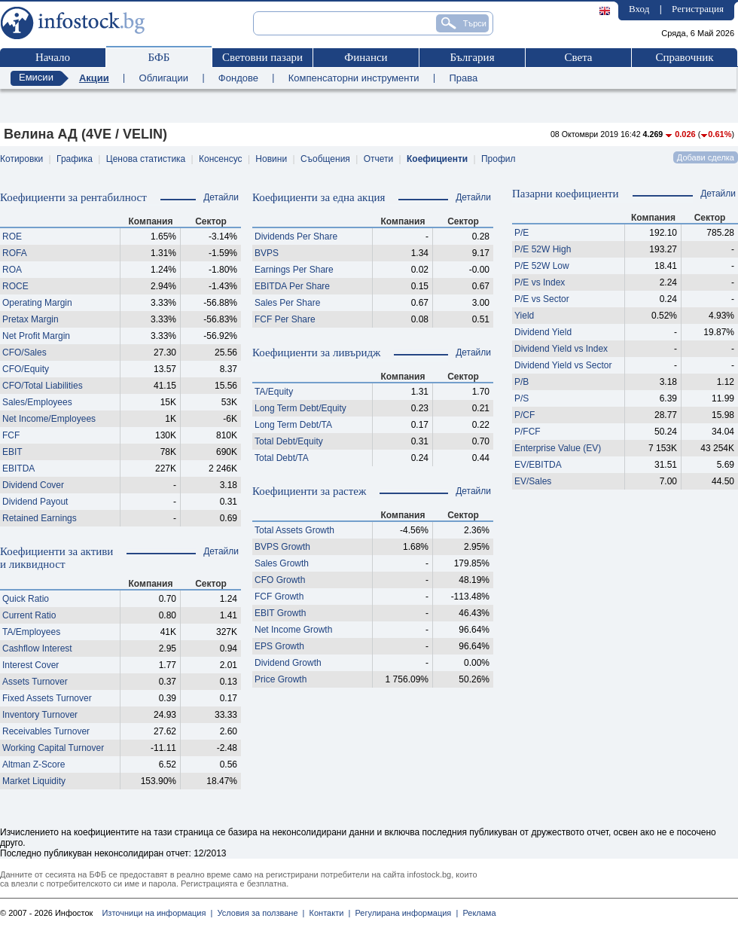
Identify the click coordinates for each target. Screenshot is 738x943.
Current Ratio (29, 615)
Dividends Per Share (296, 236)
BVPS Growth (282, 547)
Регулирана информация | (404, 912)
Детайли (221, 197)
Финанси (365, 57)
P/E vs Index (539, 282)
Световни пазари (262, 57)
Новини (271, 159)
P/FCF (527, 431)
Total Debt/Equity (289, 441)
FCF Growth (279, 596)
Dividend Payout (35, 501)
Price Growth (280, 679)
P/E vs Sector (541, 299)
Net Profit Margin (36, 336)
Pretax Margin (30, 319)
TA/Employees (31, 632)
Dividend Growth (288, 663)
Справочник (684, 57)
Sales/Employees (37, 402)
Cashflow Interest (37, 648)
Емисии (36, 77)
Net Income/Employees (49, 419)
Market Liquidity (34, 781)
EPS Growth (279, 646)
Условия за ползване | (258, 912)
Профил (498, 159)
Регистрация (698, 8)
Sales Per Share (287, 303)
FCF (11, 435)
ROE (12, 236)
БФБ (159, 57)
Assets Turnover (35, 681)
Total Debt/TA (282, 458)
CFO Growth (280, 580)
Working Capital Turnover (53, 748)
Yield (524, 315)
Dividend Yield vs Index (561, 348)
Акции (94, 78)
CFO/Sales (24, 352)
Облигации (163, 78)
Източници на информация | (157, 912)
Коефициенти (437, 159)
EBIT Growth (280, 613)
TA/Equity (274, 391)
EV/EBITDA (538, 464)
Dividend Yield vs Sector (562, 365)
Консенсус (220, 159)
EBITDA (18, 468)
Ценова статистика (145, 159)
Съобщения (325, 159)
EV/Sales (532, 481)
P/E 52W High (542, 249)
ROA (12, 269)
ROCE (15, 286)
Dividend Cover (33, 485)
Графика (74, 159)
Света (578, 57)
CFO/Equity (25, 369)
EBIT (12, 452)
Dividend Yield (543, 332)
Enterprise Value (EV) (557, 448)
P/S (521, 398)
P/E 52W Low (541, 266)
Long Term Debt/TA (293, 425)
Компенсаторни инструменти (353, 78)
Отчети (379, 159)
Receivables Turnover (46, 731)
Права (463, 78)
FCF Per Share (285, 319)
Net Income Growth (293, 629)
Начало (52, 57)
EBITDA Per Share (292, 286)
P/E (521, 232)
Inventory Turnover (40, 715)
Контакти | (327, 912)
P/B (521, 382)
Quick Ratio (25, 599)
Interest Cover (30, 665)
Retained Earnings (39, 518)
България (472, 57)
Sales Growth (282, 563)
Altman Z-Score (33, 764)
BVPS (267, 253)
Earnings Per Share (294, 269)
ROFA (14, 253)
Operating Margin (37, 303)
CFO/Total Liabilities (42, 385)
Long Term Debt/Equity (300, 408)
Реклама (477, 912)
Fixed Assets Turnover (47, 698)
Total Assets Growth (294, 530)
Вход (639, 8)
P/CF (524, 415)
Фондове (238, 78)
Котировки (21, 159)
